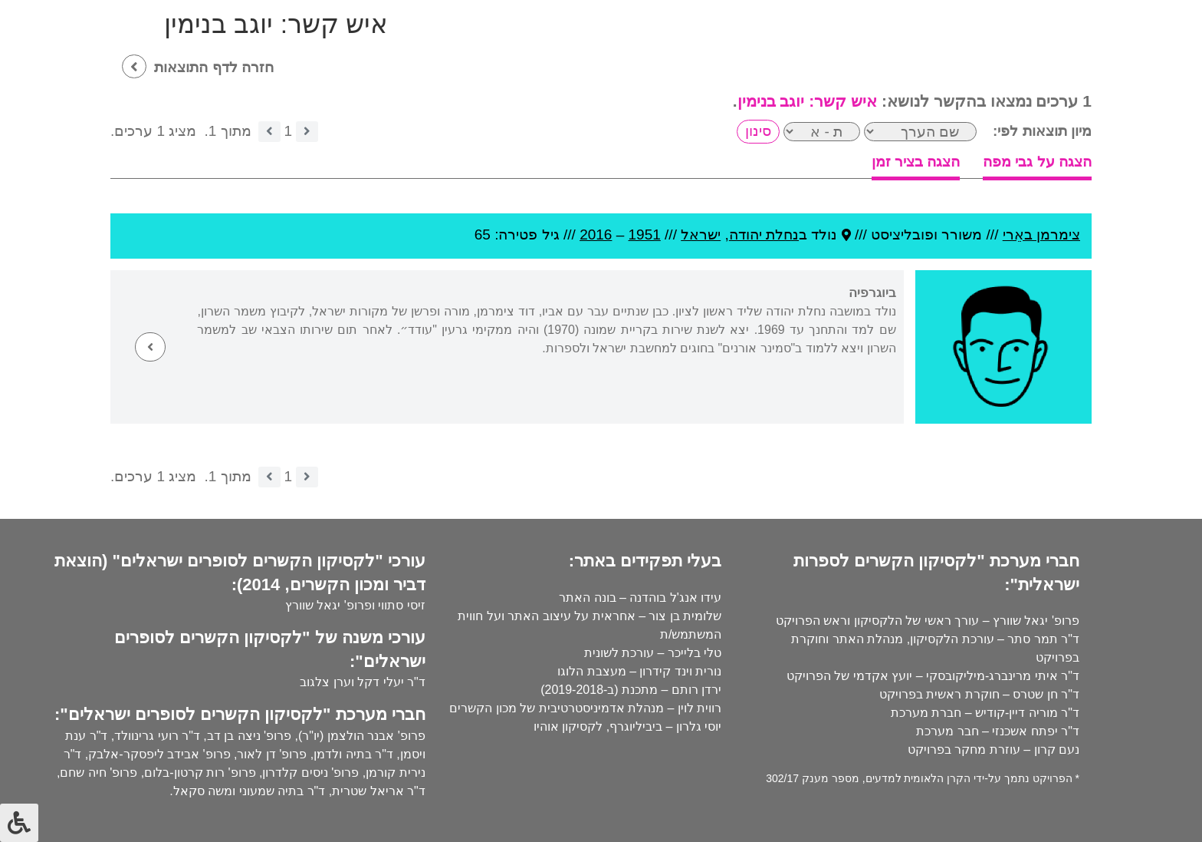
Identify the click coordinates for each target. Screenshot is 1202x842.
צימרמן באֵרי (1041, 234)
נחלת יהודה (764, 234)
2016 (596, 234)
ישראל (701, 234)
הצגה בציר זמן (916, 162)
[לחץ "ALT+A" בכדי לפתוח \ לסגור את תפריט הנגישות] (19, 823)
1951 (645, 234)
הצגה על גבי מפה (1037, 162)
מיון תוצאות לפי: (1042, 131)
